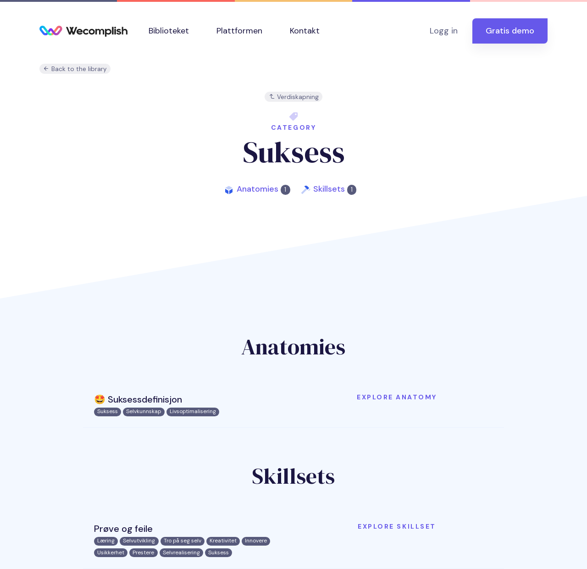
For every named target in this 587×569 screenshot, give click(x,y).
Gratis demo (510, 30)
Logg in (444, 30)
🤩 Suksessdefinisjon (138, 399)
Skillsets (334, 188)
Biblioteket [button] (169, 30)
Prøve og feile (123, 529)
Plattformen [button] (239, 30)
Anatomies (263, 188)
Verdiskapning (294, 97)
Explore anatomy (397, 397)
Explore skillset (397, 526)
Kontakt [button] (305, 30)
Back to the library (75, 69)
